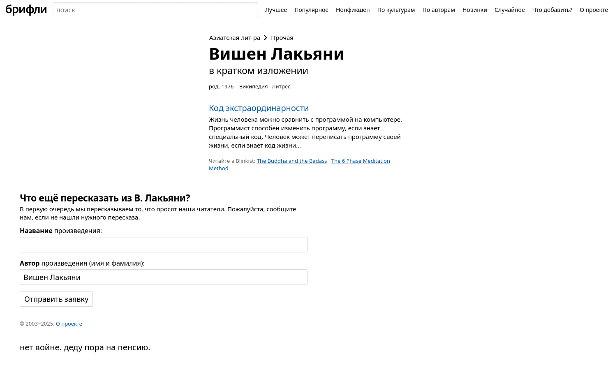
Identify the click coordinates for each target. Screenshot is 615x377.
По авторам (438, 10)
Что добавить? (552, 10)
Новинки (474, 10)
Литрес (281, 86)
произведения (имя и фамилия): (82, 263)
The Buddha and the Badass (292, 160)
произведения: (61, 230)
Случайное (510, 10)
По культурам (396, 10)
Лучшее (276, 10)
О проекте (594, 10)
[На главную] (26, 10)
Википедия (253, 86)
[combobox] (155, 9)
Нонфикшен (353, 10)
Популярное (311, 10)
